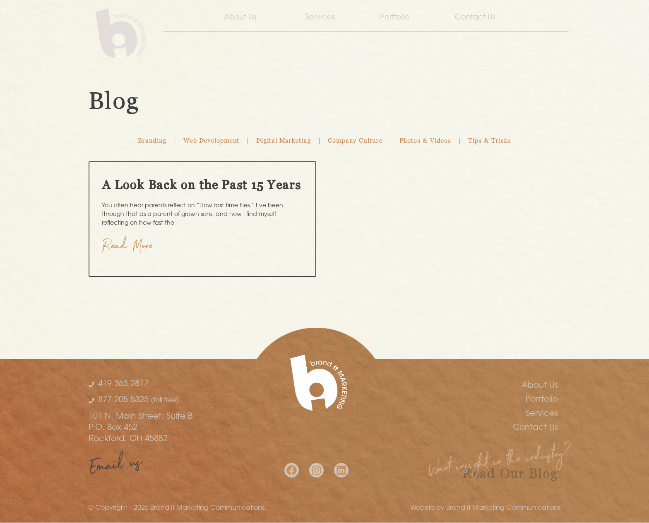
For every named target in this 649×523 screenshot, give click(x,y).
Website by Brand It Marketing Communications (485, 508)
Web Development (211, 141)
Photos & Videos (425, 141)
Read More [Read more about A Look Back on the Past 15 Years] (128, 247)
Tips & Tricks (489, 141)
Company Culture (355, 141)
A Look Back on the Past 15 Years (201, 186)
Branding (152, 141)
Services (320, 18)
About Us (242, 18)
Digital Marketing (283, 141)
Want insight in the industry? (500, 463)
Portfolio (395, 18)
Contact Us (477, 18)
